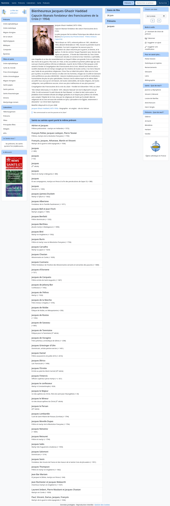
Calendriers (31, 3)
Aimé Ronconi (150, 103)
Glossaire (148, 72)
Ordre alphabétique (10, 24)
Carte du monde (9, 68)
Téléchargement (9, 112)
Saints (14, 3)
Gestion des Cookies (102, 505)
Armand (148, 121)
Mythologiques (8, 41)
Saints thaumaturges (11, 93)
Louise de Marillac (151, 98)
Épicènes (6, 54)
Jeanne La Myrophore (153, 90)
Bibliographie (150, 80)
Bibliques (6, 45)
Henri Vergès (150, 107)
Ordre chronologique (11, 76)
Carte (39, 3)
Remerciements (151, 67)
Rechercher (163, 3)
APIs (5, 133)
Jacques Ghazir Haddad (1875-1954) (45, 108)
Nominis (5, 3)
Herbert (148, 129)
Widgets (6, 129)
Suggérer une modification (151, 48)
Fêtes (5, 120)
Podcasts (46, 3)
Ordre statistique (9, 28)
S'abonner (150, 38)
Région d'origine (9, 32)
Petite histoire (150, 59)
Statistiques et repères (153, 63)
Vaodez (147, 134)
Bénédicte (148, 125)
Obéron (148, 117)
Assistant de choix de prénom (154, 32)
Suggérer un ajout (153, 42)
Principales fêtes (9, 125)
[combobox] (145, 3)
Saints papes (8, 85)
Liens (147, 76)
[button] (153, 20)
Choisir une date (151, 9)
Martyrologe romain (10, 102)
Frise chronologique (10, 72)
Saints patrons (8, 89)
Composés (7, 49)
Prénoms (21, 3)
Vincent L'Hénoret (151, 94)
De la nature (7, 37)
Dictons (6, 98)
